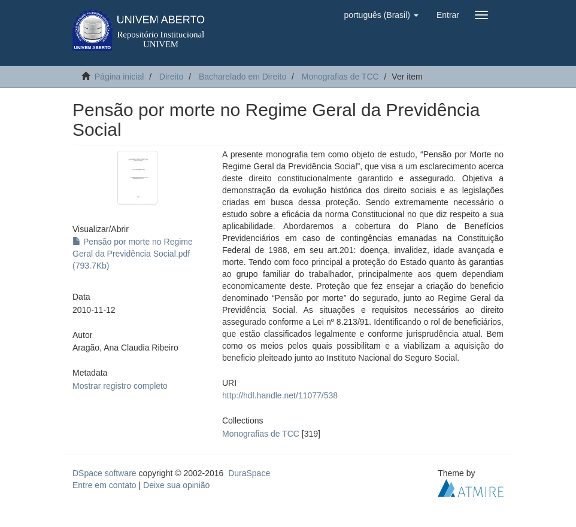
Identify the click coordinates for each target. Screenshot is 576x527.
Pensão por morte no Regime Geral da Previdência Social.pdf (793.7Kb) (132, 253)
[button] (381, 15)
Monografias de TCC (340, 76)
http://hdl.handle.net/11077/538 (280, 395)
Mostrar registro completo (120, 386)
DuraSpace (249, 473)
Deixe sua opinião (176, 485)
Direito (171, 76)
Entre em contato (104, 485)
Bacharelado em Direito (242, 76)
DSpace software (104, 473)
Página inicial (119, 76)
